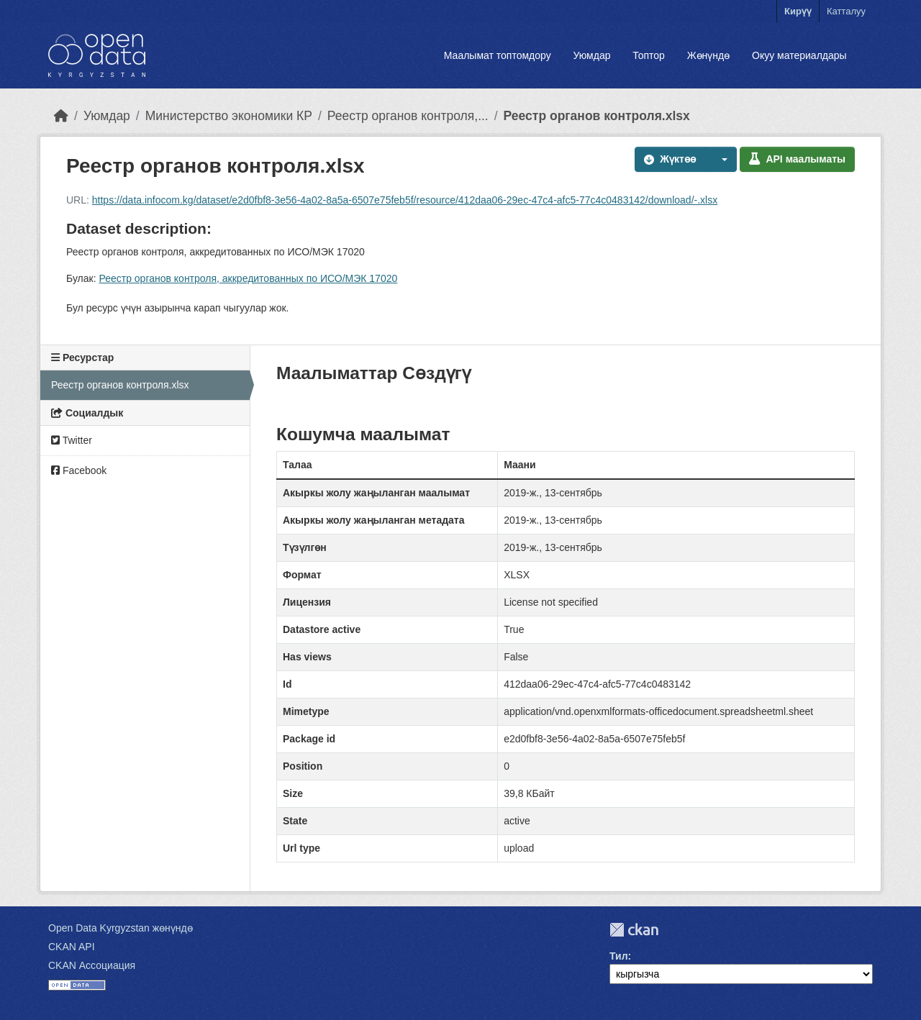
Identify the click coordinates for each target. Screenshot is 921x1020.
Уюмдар (591, 55)
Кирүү (798, 11)
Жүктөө (670, 159)
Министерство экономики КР (228, 116)
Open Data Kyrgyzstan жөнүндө (120, 928)
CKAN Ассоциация (91, 965)
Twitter (71, 440)
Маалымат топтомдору (497, 55)
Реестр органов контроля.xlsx (597, 116)
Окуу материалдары (799, 55)
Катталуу (846, 11)
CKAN (633, 929)
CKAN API (71, 946)
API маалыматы (797, 159)
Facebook (78, 470)
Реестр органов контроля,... (408, 116)
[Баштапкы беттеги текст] (61, 116)
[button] (721, 159)
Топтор (648, 55)
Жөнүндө (708, 55)
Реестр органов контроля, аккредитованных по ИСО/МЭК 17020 (248, 278)
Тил (618, 956)
